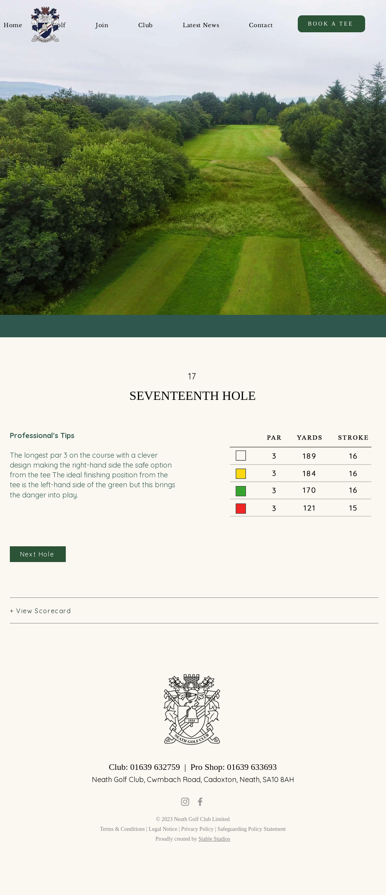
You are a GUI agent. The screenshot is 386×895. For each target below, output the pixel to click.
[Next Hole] (38, 554)
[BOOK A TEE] (331, 23)
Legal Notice (163, 829)
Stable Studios (214, 839)
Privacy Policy (198, 829)
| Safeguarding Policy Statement (250, 829)
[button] (102, 25)
